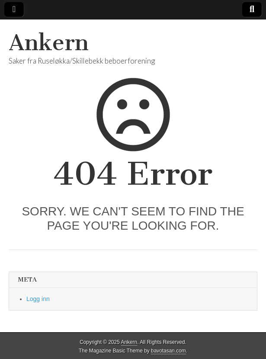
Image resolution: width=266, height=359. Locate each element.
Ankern (49, 42)
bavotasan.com (168, 351)
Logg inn (38, 298)
